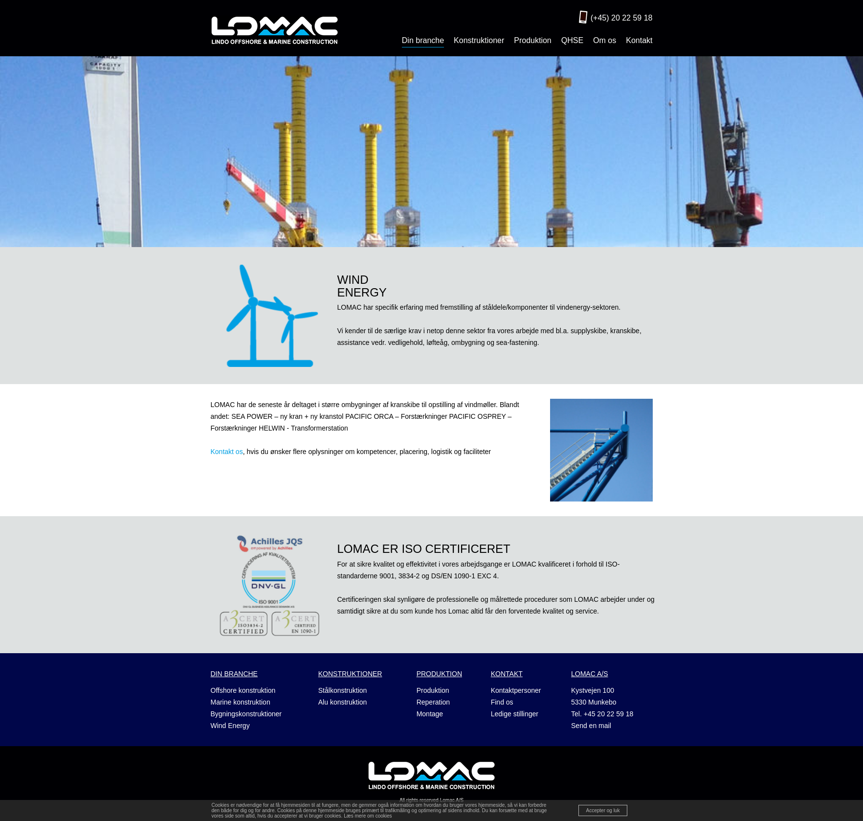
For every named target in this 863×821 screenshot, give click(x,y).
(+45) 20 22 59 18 (622, 18)
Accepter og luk (603, 810)
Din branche (423, 40)
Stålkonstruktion (342, 690)
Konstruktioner (479, 40)
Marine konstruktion (240, 702)
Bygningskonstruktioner (246, 714)
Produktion (533, 40)
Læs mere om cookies (368, 816)
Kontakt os (227, 452)
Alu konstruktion (342, 702)
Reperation (433, 702)
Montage (430, 714)
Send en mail (591, 726)
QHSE (572, 40)
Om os (604, 40)
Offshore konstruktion (243, 690)
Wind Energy (230, 726)
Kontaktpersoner (516, 690)
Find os (502, 702)
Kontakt (639, 40)
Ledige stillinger (514, 714)
